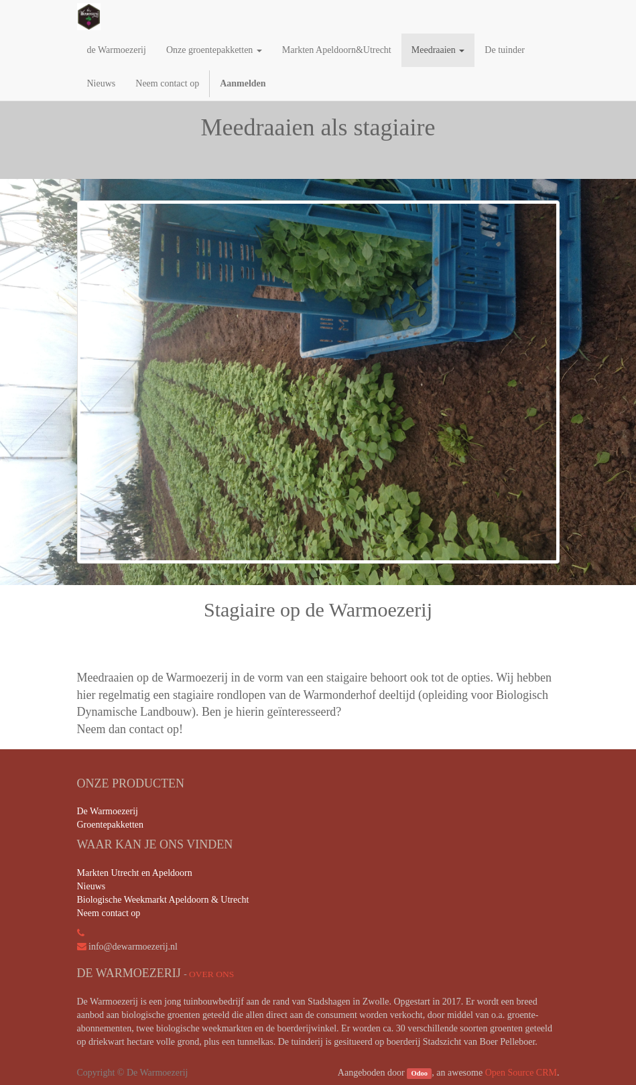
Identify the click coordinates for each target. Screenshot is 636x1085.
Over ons (211, 974)
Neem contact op (109, 913)
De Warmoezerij (108, 811)
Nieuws (91, 886)
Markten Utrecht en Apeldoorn (134, 873)
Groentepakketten (110, 825)
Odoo (419, 1073)
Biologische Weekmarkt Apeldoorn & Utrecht (163, 900)
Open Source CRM (521, 1073)
